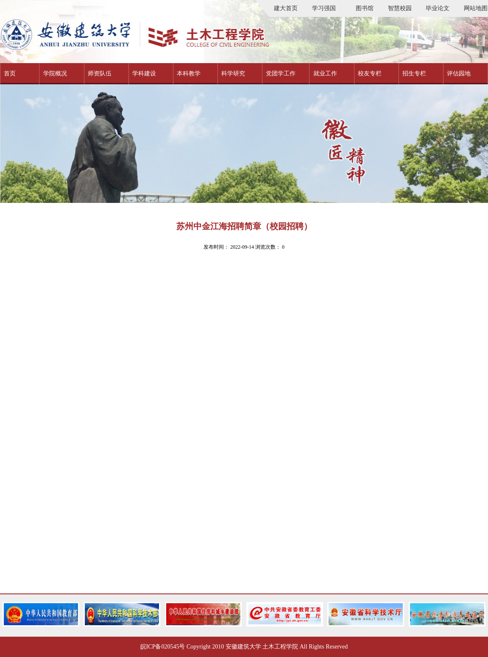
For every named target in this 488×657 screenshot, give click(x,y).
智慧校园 (400, 8)
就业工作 (325, 73)
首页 (10, 73)
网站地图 (476, 8)
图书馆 (365, 8)
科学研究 (233, 73)
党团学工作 (281, 73)
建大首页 (286, 8)
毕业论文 (437, 8)
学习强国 (324, 8)
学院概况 (55, 73)
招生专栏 (414, 73)
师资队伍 (100, 73)
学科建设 (144, 73)
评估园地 (459, 73)
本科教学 (189, 73)
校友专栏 (370, 73)
